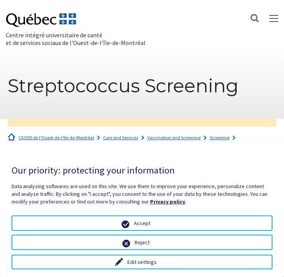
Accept (142, 223)
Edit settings (142, 262)
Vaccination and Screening (173, 137)
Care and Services (120, 137)
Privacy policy (167, 201)
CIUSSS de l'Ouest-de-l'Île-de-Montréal (56, 137)
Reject (142, 242)
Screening (219, 137)
